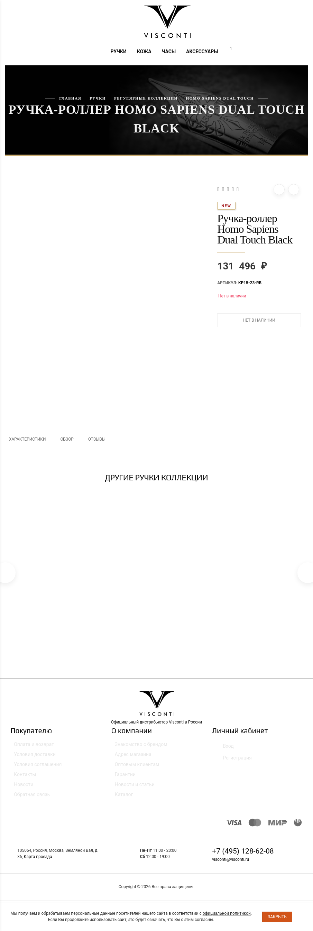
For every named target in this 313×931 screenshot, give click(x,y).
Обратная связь (32, 797)
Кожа (144, 51)
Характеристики (27, 439)
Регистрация (233, 760)
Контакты (25, 777)
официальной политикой (227, 913)
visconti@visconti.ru (230, 859)
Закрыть (277, 916)
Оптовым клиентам (137, 767)
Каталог (124, 797)
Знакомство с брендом (141, 747)
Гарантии (125, 777)
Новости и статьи (135, 787)
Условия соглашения (38, 767)
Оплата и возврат (34, 747)
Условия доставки (35, 757)
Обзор (66, 439)
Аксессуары (202, 51)
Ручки (118, 51)
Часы (169, 51)
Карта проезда (38, 856)
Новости (23, 787)
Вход (224, 748)
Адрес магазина (133, 757)
